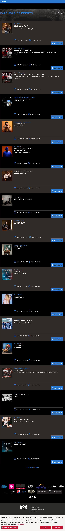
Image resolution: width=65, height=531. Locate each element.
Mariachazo (19, 370)
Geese (16, 396)
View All (62, 13)
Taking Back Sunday (23, 321)
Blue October (20, 444)
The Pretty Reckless (23, 199)
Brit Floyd (19, 101)
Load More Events (32, 467)
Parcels (17, 347)
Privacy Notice (20, 524)
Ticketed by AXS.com (12, 17)
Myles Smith (20, 150)
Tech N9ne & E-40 (21, 27)
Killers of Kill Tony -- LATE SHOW (29, 74)
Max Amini (19, 125)
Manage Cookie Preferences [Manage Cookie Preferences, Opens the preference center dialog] (9, 527)
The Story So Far (21, 419)
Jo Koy (17, 248)
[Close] (62, 518)
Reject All (57, 527)
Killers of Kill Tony (23, 50)
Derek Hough (20, 173)
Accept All (45, 527)
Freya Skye (19, 298)
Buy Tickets (57, 43)
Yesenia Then (20, 273)
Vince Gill (18, 224)
